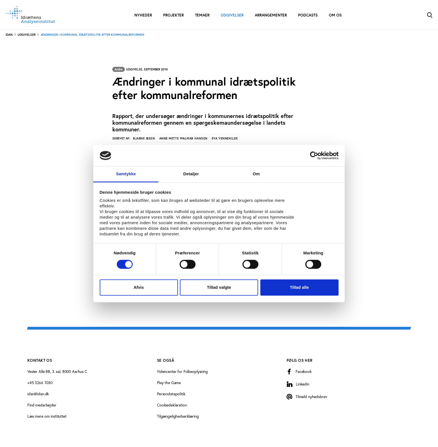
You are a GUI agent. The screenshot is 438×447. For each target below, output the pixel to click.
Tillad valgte (219, 287)
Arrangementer (271, 15)
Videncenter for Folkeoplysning (182, 371)
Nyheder (143, 15)
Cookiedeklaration (172, 405)
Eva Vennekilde (225, 138)
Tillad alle (299, 287)
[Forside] (30, 15)
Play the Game (169, 382)
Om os (335, 15)
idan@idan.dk (38, 393)
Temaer (202, 15)
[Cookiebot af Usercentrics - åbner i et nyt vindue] (314, 155)
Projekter (173, 15)
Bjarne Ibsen (144, 138)
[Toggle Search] (429, 14)
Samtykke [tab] (126, 174)
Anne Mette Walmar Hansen (183, 138)
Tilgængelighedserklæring (178, 416)
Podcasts (308, 15)
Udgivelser (232, 15)
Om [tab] (256, 174)
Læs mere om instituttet (46, 416)
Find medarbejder (41, 405)
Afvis (139, 287)
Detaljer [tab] (191, 174)
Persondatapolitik (171, 393)
